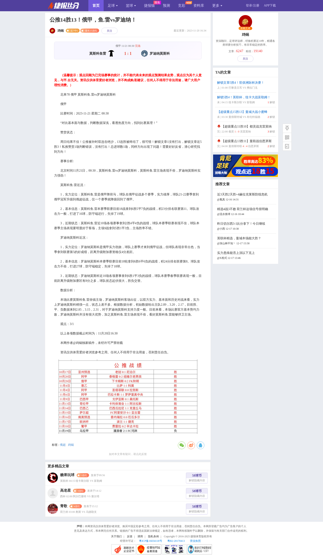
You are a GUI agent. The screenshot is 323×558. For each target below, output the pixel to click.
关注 (109, 30)
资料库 (198, 5)
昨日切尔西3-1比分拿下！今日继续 (246, 226)
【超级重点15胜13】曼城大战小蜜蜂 (246, 114)
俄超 (63, 444)
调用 (140, 536)
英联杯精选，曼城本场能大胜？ (246, 241)
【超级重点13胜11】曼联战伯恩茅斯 (246, 144)
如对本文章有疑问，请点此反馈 (128, 454)
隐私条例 (153, 536)
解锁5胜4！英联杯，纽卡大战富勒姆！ (246, 100)
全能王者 (245, 28)
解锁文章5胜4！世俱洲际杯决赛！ (246, 85)
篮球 (131, 5)
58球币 (197, 478)
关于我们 (116, 536)
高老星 (65, 490)
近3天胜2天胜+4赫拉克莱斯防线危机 (246, 197)
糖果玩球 (67, 475)
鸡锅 (71, 444)
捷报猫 (149, 5)
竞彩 (181, 5)
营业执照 (195, 540)
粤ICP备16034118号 (150, 540)
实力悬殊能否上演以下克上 (246, 255)
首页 (96, 5)
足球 (113, 5)
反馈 (129, 536)
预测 (166, 5)
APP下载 (270, 5)
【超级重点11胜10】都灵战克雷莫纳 (246, 129)
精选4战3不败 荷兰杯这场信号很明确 (246, 212)
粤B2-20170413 (176, 540)
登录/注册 (252, 5)
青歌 (63, 506)
